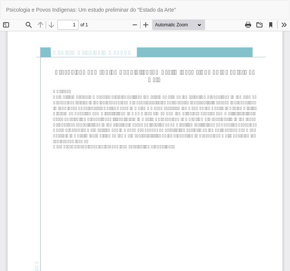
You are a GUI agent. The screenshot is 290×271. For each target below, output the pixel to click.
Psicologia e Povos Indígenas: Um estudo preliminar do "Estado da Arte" (91, 10)
